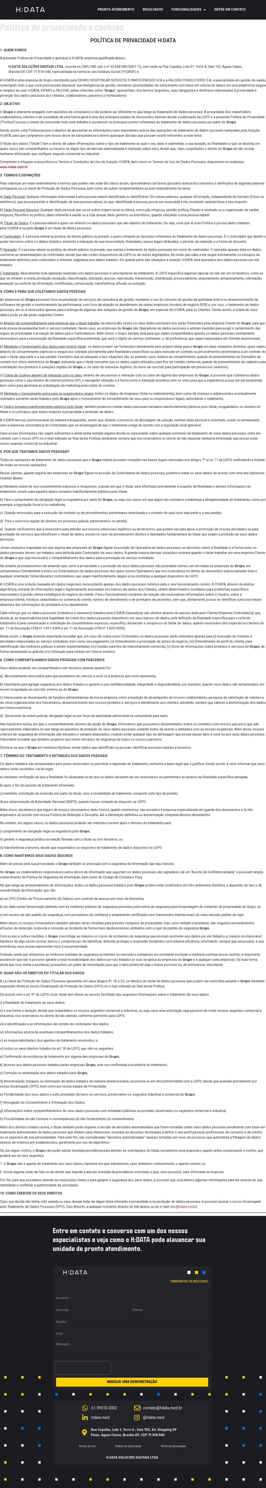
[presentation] (83, 1368)
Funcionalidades (188, 10)
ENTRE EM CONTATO (230, 9)
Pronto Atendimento (116, 9)
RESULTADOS (153, 9)
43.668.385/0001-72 (125, 67)
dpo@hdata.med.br (183, 1207)
